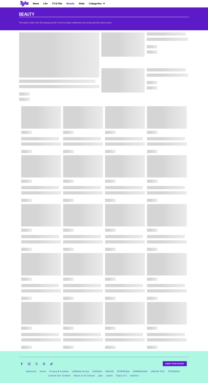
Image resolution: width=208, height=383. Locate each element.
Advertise (31, 371)
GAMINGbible (140, 371)
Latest (109, 375)
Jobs (100, 375)
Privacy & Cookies (59, 371)
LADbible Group (80, 371)
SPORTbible (123, 371)
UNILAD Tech (158, 371)
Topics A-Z (121, 375)
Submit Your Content (174, 364)
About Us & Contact (84, 375)
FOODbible (174, 371)
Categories (97, 3)
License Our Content (59, 375)
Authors (134, 375)
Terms (43, 371)
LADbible (97, 371)
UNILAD (109, 371)
